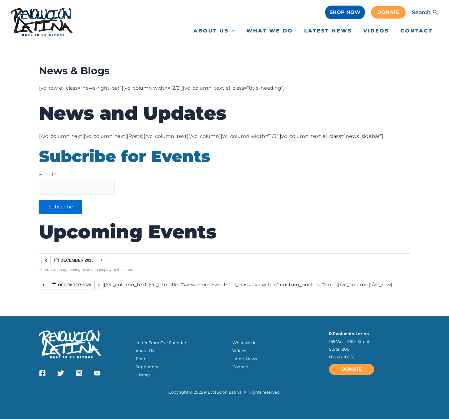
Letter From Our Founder (161, 342)
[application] (238, 31)
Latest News (244, 358)
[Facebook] (42, 373)
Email (47, 174)
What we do (244, 342)
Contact (240, 366)
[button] (345, 12)
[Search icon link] (435, 13)
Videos (239, 350)
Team (141, 358)
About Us (145, 350)
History (143, 374)
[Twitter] (60, 373)
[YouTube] (97, 373)
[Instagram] (79, 373)
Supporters (147, 366)
